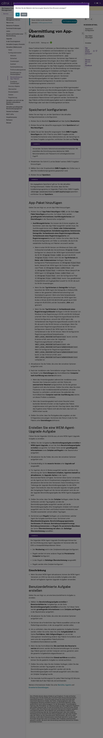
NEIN (24, 14)
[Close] (88, 4)
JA (17, 14)
